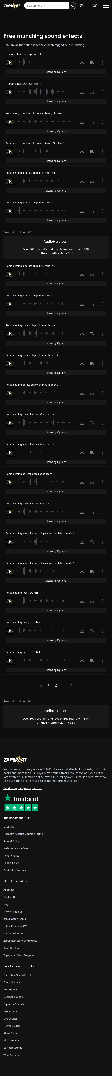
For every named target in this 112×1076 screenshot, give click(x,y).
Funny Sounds (11, 982)
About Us (8, 889)
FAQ (5, 904)
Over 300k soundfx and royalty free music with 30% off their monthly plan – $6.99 (56, 251)
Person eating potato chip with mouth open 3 (32, 384)
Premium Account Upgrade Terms (23, 833)
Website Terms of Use (15, 848)
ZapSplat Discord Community (20, 940)
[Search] (72, 5)
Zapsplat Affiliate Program (18, 955)
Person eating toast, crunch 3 (23, 652)
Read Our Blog (11, 948)
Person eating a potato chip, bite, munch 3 (30, 266)
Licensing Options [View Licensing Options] (56, 71)
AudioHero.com (56, 241)
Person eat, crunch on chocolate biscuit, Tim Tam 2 (35, 143)
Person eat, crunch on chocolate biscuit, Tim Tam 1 (35, 113)
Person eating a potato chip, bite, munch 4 (30, 295)
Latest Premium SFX (15, 926)
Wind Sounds (11, 1055)
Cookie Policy (11, 863)
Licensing (8, 826)
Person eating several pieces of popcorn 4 (30, 503)
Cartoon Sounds (12, 1047)
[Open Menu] (106, 5)
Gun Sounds (10, 989)
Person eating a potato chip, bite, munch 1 (30, 172)
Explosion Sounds (13, 1004)
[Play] (10, 62)
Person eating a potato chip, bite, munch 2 (30, 202)
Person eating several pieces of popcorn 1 (30, 414)
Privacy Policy (11, 855)
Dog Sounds (10, 1018)
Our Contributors (13, 933)
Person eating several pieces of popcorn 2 (30, 444)
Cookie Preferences (14, 870)
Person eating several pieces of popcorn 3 (30, 473)
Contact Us (9, 897)
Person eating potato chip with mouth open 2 (32, 355)
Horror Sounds (11, 1026)
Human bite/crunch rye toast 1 (23, 54)
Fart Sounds (10, 1011)
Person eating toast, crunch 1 (23, 592)
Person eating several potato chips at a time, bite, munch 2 (40, 563)
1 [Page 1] (48, 685)
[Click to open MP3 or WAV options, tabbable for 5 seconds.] (82, 62)
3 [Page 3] (63, 685)
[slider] (44, 62)
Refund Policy (11, 841)
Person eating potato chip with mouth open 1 (32, 325)
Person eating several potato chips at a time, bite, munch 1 (40, 533)
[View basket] (94, 5)
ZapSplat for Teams (14, 919)
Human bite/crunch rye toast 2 (23, 83)
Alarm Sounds (11, 1033)
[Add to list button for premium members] (92, 62)
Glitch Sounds (11, 1040)
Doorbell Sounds (13, 996)
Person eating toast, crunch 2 (23, 622)
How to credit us (12, 911)
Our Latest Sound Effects (17, 975)
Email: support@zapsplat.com (22, 788)
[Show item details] (102, 62)
